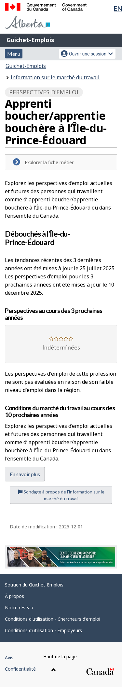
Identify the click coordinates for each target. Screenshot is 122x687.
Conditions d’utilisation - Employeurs (43, 630)
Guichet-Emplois (30, 40)
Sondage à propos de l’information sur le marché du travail (61, 495)
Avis (9, 657)
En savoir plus (25, 474)
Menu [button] (13, 54)
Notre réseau (19, 607)
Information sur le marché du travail (55, 77)
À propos (14, 596)
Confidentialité (20, 669)
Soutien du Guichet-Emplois (34, 585)
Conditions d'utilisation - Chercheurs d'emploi (52, 619)
